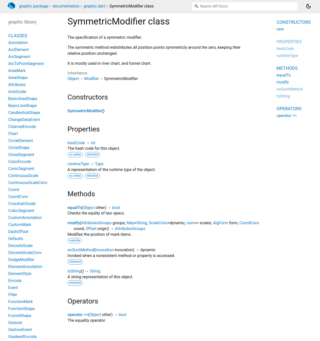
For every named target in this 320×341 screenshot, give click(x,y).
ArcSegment (19, 56)
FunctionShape (21, 308)
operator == (78, 314)
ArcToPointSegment (26, 63)
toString (74, 271)
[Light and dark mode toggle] (308, 6)
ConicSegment (21, 168)
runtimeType (78, 164)
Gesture (15, 322)
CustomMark (19, 224)
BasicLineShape (22, 105)
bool (116, 207)
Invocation (104, 250)
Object (73, 78)
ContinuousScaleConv (27, 182)
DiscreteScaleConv (25, 252)
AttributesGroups (96, 222)
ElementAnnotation (25, 266)
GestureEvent (20, 329)
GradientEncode (22, 336)
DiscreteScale (20, 245)
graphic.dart (94, 6)
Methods (287, 68)
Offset (91, 228)
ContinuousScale (23, 175)
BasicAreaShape (23, 98)
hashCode (76, 142)
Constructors (293, 22)
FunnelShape (19, 315)
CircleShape (19, 147)
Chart (13, 133)
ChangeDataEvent (24, 119)
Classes (17, 35)
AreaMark (17, 70)
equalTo (75, 207)
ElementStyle (20, 273)
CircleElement (20, 140)
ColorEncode (19, 161)
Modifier (91, 78)
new (280, 29)
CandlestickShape (24, 112)
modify (74, 222)
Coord (13, 189)
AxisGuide (17, 91)
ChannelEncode (22, 126)
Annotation (18, 42)
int (93, 142)
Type (99, 164)
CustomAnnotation (25, 217)
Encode (15, 280)
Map (131, 222)
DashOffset (18, 231)
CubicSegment (21, 210)
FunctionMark (20, 301)
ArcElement (18, 49)
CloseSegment (21, 154)
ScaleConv (158, 222)
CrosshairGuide (22, 203)
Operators (289, 108)
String (142, 222)
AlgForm (220, 222)
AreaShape (18, 77)
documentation (66, 6)
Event (13, 287)
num (190, 222)
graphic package (33, 6)
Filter (12, 294)
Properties (289, 41)
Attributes (17, 84)
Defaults (15, 238)
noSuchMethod (81, 250)
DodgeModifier (21, 259)
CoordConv (249, 222)
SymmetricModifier (85, 110)
